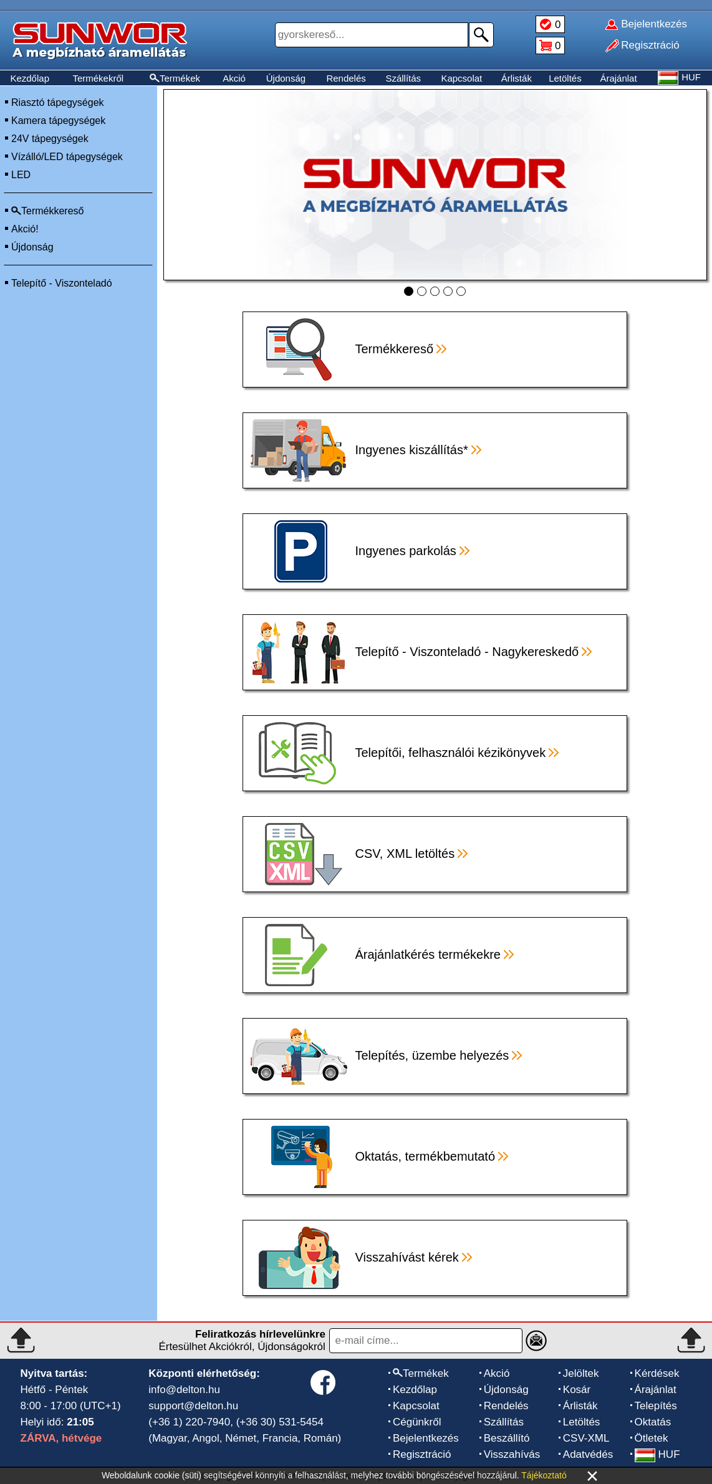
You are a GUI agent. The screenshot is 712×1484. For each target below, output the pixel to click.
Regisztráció (422, 1454)
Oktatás (653, 1422)
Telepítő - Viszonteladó (61, 283)
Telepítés (656, 1406)
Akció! (25, 229)
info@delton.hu (184, 1390)
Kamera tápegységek (58, 120)
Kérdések (657, 1373)
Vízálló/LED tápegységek (67, 156)
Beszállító (507, 1438)
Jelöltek (581, 1373)
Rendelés (345, 78)
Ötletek (651, 1438)
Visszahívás (512, 1454)
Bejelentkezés (426, 1438)
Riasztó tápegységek (57, 102)
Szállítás (403, 78)
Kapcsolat (461, 78)
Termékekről (97, 78)
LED (21, 174)
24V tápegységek (50, 138)
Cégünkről (417, 1422)
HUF (657, 1454)
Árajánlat (618, 78)
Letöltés (565, 78)
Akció (234, 78)
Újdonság (285, 78)
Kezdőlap (29, 78)
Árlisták (516, 78)
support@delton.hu (193, 1406)
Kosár (576, 1390)
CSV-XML (586, 1438)
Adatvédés (588, 1454)
